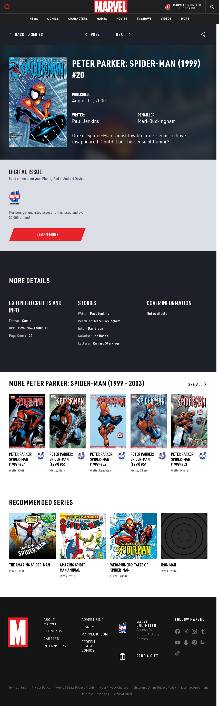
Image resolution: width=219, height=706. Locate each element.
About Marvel (50, 621)
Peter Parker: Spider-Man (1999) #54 (142, 459)
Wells (13, 470)
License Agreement (194, 687)
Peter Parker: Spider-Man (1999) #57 (20, 459)
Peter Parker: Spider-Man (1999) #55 (101, 459)
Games (102, 19)
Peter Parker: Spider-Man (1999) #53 (182, 459)
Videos (166, 19)
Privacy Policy (41, 687)
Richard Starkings (106, 343)
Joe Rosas (100, 336)
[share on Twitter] (185, 632)
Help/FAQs (53, 631)
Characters (78, 19)
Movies (121, 19)
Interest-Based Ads (95, 694)
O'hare (144, 470)
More (185, 19)
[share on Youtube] (177, 643)
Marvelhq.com (95, 634)
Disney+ (89, 627)
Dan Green (95, 328)
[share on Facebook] (177, 632)
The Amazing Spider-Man (29, 564)
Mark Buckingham (157, 121)
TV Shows (144, 19)
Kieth (21, 470)
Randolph (105, 470)
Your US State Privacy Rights (75, 687)
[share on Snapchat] (185, 643)
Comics (53, 19)
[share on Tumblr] (202, 632)
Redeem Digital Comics (88, 646)
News (34, 19)
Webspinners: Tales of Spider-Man (129, 567)
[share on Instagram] (194, 632)
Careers (51, 638)
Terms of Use (17, 687)
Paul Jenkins (85, 121)
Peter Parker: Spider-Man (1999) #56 (61, 459)
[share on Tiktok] (177, 654)
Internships (55, 646)
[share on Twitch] (202, 643)
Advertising (93, 619)
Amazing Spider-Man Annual (73, 567)
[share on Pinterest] (194, 643)
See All (197, 384)
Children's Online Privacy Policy (154, 687)
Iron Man (168, 564)
